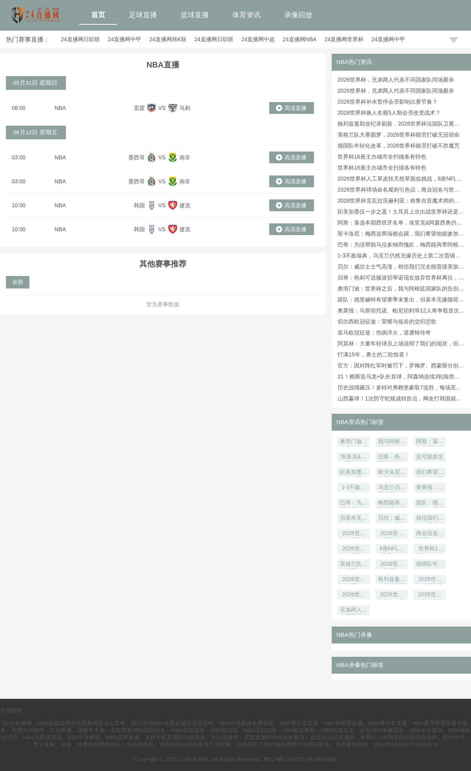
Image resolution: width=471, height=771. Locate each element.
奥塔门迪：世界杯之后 (353, 442)
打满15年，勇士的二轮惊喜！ (374, 354)
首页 (98, 15)
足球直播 (143, 15)
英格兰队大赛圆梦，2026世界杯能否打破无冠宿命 (399, 135)
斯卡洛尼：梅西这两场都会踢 (391, 473)
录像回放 (298, 15)
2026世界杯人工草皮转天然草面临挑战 (353, 549)
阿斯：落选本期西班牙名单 (430, 442)
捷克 (184, 205)
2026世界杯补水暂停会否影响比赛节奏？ (388, 102)
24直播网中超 (258, 39)
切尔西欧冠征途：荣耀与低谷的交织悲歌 (387, 321)
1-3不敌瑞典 (353, 488)
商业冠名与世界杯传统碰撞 (430, 534)
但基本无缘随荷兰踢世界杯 (353, 519)
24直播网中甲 (125, 39)
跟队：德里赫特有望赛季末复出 (430, 503)
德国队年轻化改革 (430, 565)
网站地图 (326, 759)
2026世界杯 (353, 595)
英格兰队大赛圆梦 (353, 565)
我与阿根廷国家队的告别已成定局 (391, 442)
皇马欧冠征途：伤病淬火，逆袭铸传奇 (384, 332)
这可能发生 (430, 456)
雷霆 (139, 108)
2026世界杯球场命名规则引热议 (391, 534)
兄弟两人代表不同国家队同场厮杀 (353, 611)
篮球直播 (195, 15)
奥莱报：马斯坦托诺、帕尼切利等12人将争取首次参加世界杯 (430, 488)
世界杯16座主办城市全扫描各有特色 (382, 156)
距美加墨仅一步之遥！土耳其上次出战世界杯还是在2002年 (353, 473)
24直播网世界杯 (344, 39)
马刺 (184, 108)
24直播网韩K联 (167, 39)
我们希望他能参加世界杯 (430, 473)
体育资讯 (246, 15)
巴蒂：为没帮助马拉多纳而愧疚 (353, 503)
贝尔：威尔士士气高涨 (391, 519)
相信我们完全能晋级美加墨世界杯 (430, 519)
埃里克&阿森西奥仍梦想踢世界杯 (353, 457)
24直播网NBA (299, 39)
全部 (17, 282)
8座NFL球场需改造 (392, 549)
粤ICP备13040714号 (288, 759)
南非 (184, 157)
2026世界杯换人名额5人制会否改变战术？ (389, 113)
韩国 (139, 205)
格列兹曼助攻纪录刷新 (391, 580)
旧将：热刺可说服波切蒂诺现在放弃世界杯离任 (391, 457)
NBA (60, 108)
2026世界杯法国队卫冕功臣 (430, 580)
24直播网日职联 (80, 39)
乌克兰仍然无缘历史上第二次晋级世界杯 (391, 488)
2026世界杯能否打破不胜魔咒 (353, 580)
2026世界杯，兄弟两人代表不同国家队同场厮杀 (396, 80)
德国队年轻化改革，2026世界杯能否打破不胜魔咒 (399, 146)
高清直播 (296, 108)
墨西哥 (136, 157)
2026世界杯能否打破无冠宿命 (391, 565)
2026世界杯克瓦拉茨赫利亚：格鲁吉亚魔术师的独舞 (353, 534)
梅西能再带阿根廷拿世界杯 (391, 503)
